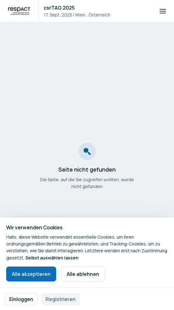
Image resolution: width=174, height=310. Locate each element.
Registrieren (61, 299)
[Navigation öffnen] (163, 11)
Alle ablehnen (83, 274)
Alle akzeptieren (31, 274)
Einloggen (21, 299)
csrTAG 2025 (59, 7)
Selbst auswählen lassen (51, 258)
